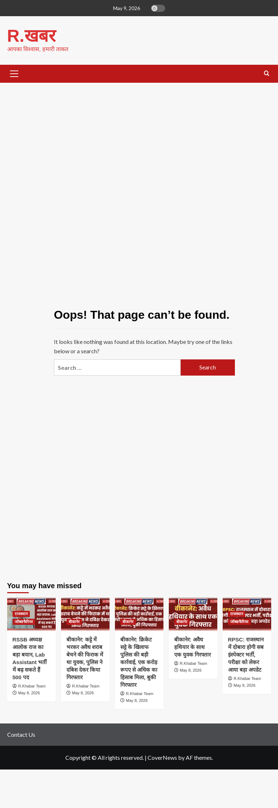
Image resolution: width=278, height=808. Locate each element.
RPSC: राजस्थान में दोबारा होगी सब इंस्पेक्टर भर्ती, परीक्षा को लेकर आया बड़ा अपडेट (246, 654)
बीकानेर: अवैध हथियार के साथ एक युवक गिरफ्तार (192, 646)
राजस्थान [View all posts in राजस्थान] (21, 613)
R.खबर (31, 35)
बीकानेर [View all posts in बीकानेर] (74, 621)
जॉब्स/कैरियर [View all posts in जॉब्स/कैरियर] (24, 621)
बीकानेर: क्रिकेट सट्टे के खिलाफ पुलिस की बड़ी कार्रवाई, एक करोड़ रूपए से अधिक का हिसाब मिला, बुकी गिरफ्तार (139, 661)
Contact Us (21, 734)
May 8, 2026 (29, 692)
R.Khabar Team (32, 686)
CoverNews (162, 757)
